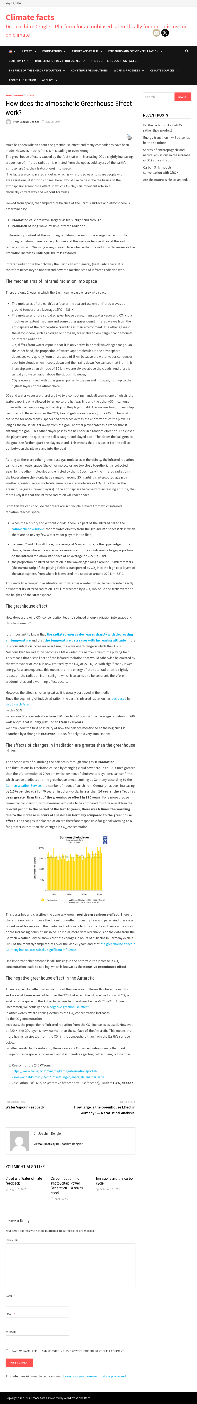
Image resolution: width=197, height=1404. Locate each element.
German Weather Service (23, 785)
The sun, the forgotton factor (114, 61)
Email (10, 1314)
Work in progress (127, 70)
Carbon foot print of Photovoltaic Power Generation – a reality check (67, 1185)
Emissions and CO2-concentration (133, 51)
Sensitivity (17, 61)
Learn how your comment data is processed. (95, 1376)
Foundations (52, 51)
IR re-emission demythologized (58, 61)
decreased (118, 698)
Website (11, 1332)
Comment (13, 1240)
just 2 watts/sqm (18, 704)
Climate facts (30, 17)
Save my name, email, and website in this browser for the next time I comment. (68, 1351)
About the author (22, 80)
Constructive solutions (89, 70)
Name (10, 1295)
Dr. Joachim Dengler (27, 121)
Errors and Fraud (85, 51)
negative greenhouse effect (69, 1007)
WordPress (71, 1398)
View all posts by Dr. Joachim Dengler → (60, 1144)
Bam (87, 1398)
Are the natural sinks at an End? (165, 179)
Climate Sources (162, 70)
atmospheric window (28, 529)
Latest (27, 51)
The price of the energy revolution (35, 70)
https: (16, 1071)
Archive (47, 80)
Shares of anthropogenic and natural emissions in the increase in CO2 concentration (166, 155)
